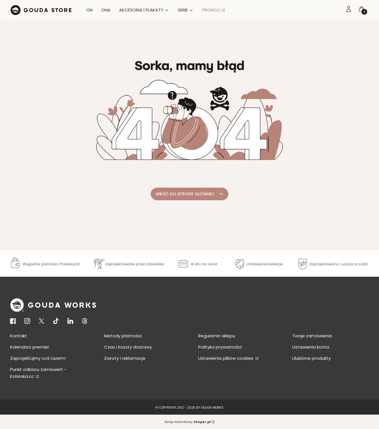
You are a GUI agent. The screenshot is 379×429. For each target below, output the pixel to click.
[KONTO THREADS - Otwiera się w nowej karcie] (85, 321)
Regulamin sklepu (216, 336)
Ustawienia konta (310, 347)
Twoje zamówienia (312, 336)
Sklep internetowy (187, 422)
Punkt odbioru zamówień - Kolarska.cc (38, 372)
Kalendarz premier (29, 347)
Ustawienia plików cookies (226, 358)
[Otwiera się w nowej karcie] (14, 321)
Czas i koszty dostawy (128, 347)
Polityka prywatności (220, 347)
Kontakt (18, 336)
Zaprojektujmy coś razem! (38, 358)
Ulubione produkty (311, 358)
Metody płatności (123, 336)
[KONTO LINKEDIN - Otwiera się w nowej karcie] (70, 321)
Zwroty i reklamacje (125, 358)
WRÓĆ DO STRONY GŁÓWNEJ (190, 194)
